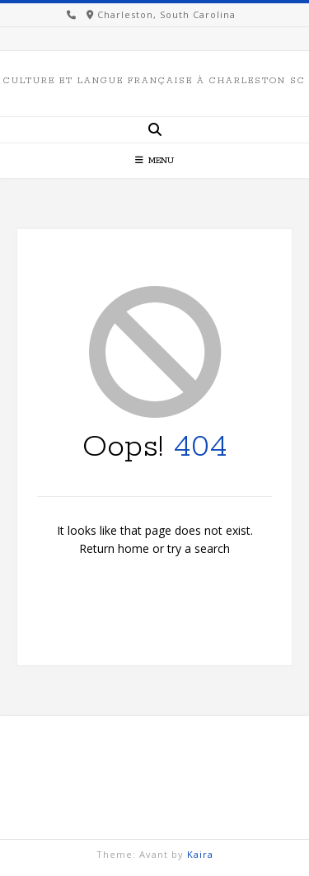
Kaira (200, 854)
